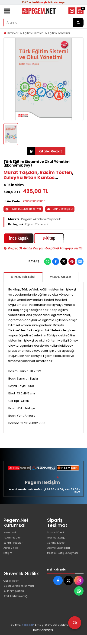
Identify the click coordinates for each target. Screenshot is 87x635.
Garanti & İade (55, 543)
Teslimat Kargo (56, 537)
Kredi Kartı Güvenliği (15, 596)
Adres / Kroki (11, 548)
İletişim (7, 553)
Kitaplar (12, 33)
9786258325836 (34, 201)
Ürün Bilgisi (23, 277)
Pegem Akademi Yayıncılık (41, 219)
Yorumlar (60, 277)
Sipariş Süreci (55, 532)
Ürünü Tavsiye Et (60, 209)
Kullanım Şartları (13, 591)
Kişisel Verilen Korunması (18, 586)
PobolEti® (28, 625)
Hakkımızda (10, 532)
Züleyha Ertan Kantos (29, 177)
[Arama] (78, 22)
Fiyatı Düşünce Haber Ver (23, 209)
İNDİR (31, 151)
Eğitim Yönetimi (59, 33)
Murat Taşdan (20, 172)
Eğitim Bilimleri (33, 33)
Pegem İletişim (42, 482)
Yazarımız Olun (12, 537)
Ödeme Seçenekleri (58, 548)
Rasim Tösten (56, 172)
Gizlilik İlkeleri (11, 581)
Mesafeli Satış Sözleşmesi (62, 553)
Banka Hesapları (13, 543)
